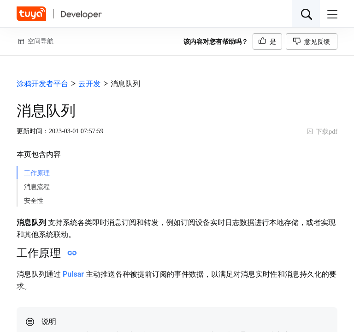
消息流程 (37, 187)
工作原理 (37, 173)
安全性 (33, 200)
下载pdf (322, 131)
